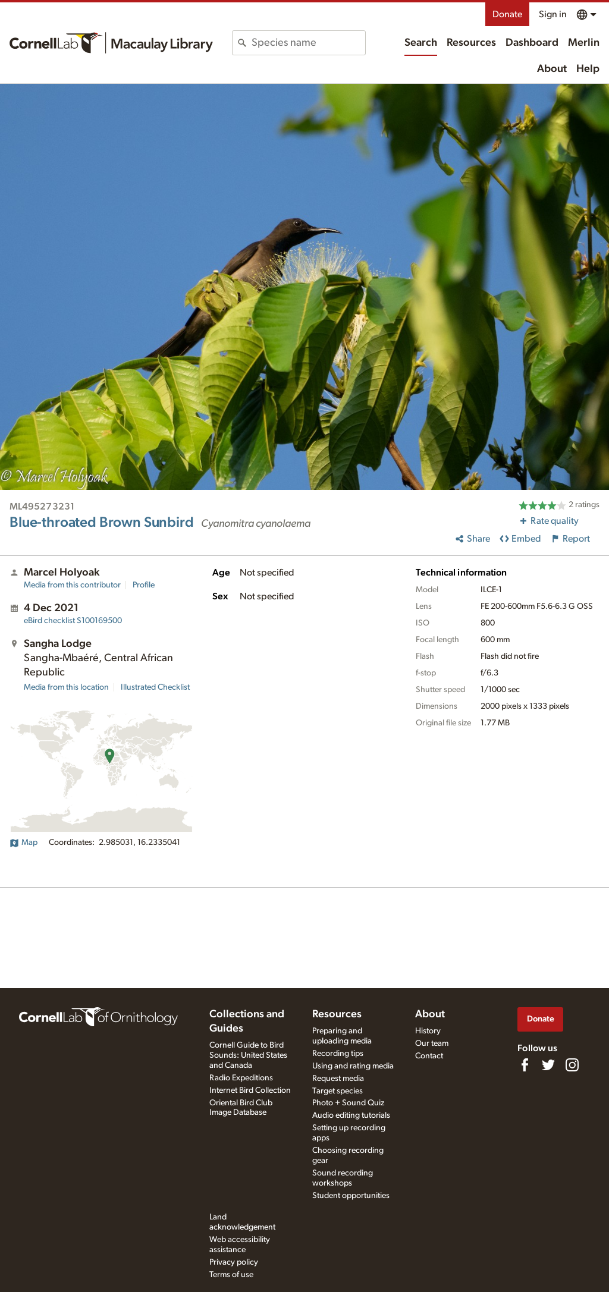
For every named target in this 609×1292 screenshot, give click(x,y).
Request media (338, 1078)
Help (587, 69)
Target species (337, 1091)
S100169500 (73, 621)
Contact (429, 1056)
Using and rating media (353, 1066)
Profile (144, 585)
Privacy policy (233, 1262)
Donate (507, 14)
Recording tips (337, 1053)
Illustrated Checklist (155, 687)
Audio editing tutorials (351, 1115)
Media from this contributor (72, 585)
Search (420, 42)
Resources (471, 42)
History (428, 1031)
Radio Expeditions (241, 1078)
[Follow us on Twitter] (548, 1065)
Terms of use (231, 1275)
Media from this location (66, 687)
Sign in (553, 14)
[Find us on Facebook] (524, 1065)
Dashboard (532, 42)
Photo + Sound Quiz (348, 1103)
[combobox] (308, 43)
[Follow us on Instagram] (572, 1065)
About (552, 69)
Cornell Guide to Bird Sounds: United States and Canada (248, 1055)
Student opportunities (351, 1196)
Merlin (583, 42)
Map (23, 842)
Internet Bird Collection (250, 1090)
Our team (431, 1043)
